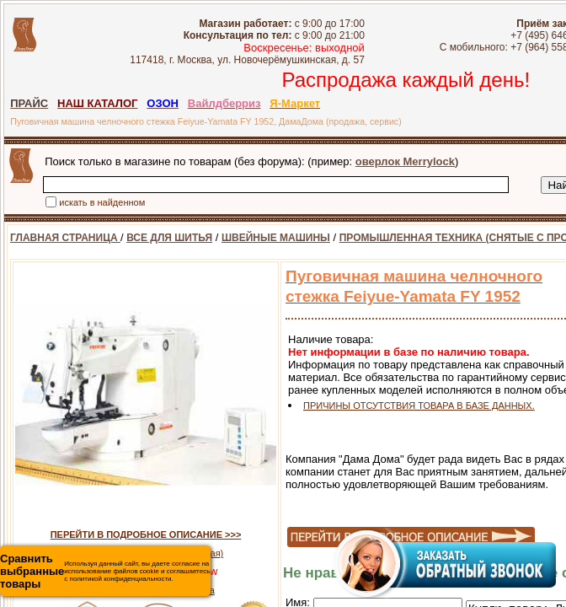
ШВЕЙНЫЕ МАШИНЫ (276, 238)
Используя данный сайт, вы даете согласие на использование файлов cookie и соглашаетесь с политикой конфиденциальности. (105, 571)
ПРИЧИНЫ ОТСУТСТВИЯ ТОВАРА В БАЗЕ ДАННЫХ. (419, 405)
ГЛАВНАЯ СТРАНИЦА (65, 238)
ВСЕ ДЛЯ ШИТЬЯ (169, 238)
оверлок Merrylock (405, 161)
